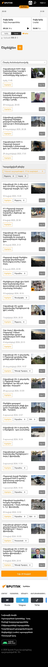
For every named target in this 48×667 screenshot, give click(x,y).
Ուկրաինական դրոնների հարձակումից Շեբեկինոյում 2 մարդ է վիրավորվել (15, 454)
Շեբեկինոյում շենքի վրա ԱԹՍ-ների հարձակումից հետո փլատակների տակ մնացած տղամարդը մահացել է (16, 285)
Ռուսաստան (18, 541)
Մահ (30, 516)
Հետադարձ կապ (8, 635)
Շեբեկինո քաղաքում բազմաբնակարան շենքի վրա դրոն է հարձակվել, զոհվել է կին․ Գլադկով (15, 406)
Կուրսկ (20, 176)
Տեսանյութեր (19, 298)
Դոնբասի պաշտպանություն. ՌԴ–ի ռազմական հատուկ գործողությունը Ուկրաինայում (24, 171)
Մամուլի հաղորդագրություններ (14, 622)
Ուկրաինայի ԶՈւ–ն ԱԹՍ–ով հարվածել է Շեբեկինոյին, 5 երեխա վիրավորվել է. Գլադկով (15, 552)
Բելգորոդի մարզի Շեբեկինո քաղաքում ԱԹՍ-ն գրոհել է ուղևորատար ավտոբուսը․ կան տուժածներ (15, 479)
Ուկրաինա (18, 273)
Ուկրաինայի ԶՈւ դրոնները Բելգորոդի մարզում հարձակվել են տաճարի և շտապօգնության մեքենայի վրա (14, 237)
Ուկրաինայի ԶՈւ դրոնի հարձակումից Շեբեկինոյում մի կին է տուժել (16, 308)
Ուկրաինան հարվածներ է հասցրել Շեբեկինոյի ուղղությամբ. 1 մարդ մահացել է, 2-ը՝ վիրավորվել (16, 503)
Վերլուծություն (38, 593)
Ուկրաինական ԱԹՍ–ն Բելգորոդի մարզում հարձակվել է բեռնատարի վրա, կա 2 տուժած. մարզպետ (16, 145)
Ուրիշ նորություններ (11, 22)
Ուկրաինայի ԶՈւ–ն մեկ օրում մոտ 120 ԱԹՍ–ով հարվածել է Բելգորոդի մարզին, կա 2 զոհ (15, 186)
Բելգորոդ (7, 176)
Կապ (28, 618)
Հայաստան (14, 593)
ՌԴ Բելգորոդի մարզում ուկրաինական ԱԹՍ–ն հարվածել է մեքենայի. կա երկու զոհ (14, 212)
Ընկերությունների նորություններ (15, 625)
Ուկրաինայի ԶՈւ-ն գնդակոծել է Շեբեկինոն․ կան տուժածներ (16, 429)
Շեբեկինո (8, 47)
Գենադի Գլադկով (20, 371)
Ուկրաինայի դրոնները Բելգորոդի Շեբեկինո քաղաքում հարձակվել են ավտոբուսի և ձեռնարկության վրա (15, 121)
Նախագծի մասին (9, 615)
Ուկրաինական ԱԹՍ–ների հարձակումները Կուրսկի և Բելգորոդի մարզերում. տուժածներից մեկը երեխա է (15, 72)
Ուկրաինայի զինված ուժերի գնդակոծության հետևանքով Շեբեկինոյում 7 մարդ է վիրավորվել (15, 528)
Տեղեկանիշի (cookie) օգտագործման (17, 632)
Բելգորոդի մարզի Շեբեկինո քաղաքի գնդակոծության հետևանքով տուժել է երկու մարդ (15, 260)
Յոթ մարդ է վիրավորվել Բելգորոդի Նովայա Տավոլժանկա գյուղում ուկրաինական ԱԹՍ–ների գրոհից (14, 334)
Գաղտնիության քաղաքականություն (17, 629)
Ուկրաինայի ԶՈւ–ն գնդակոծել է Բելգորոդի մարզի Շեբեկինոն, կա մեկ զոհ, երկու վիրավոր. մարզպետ (16, 382)
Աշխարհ (24, 593)
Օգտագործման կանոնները (13, 618)
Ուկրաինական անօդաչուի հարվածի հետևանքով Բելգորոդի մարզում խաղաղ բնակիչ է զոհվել (15, 96)
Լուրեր (36, 22)
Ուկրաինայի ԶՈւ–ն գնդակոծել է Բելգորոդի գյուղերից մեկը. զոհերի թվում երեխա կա (16, 357)
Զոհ (30, 419)
